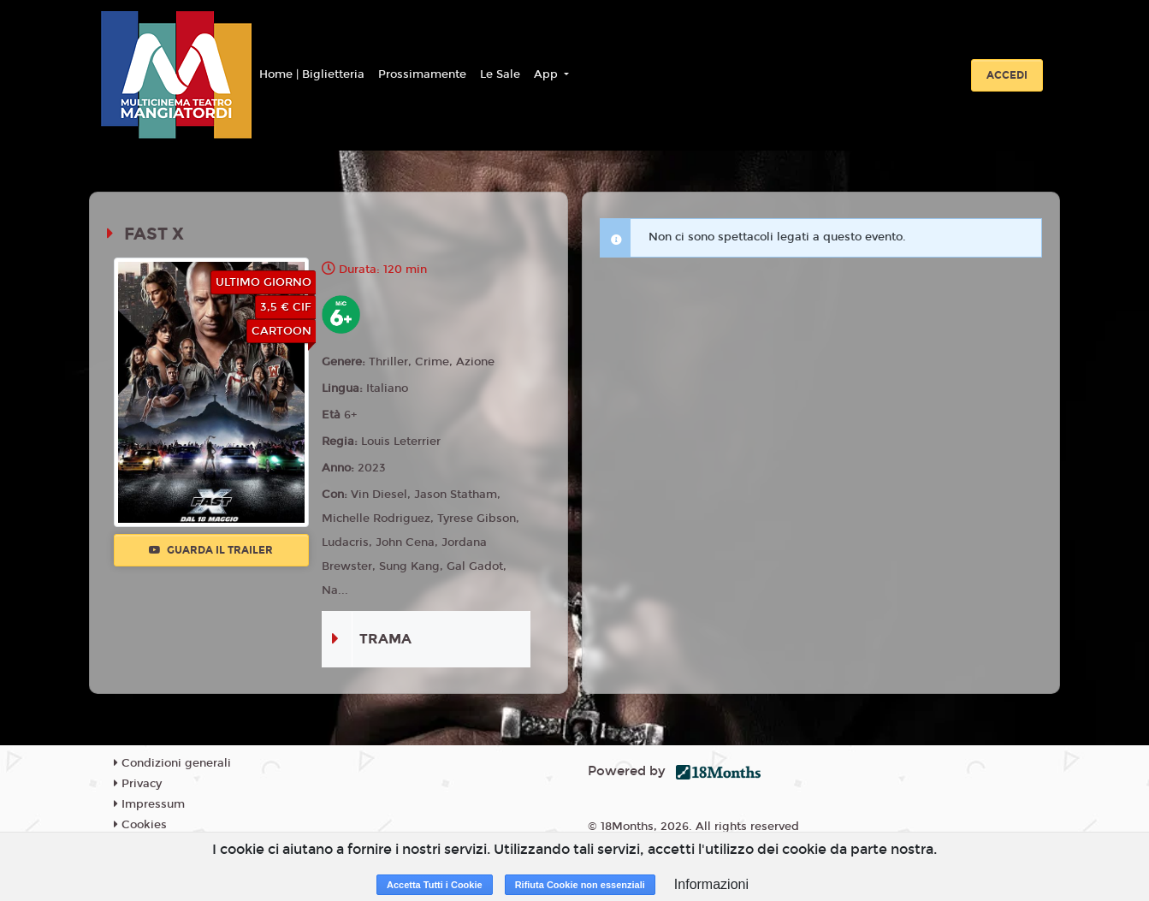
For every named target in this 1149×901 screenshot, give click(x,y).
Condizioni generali (172, 763)
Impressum (149, 804)
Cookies (140, 825)
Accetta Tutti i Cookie (435, 885)
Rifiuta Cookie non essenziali (580, 885)
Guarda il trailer (211, 550)
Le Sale (500, 74)
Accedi (1007, 75)
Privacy (138, 784)
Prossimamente (422, 74)
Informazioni (711, 884)
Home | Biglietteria (311, 74)
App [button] (547, 74)
